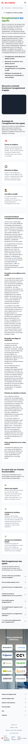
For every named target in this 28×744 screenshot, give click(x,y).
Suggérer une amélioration (14, 738)
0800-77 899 (14, 727)
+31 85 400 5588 (14, 733)
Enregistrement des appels (17, 7)
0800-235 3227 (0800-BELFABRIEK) (14, 730)
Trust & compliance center (19, 738)
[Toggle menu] (25, 3)
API (15, 263)
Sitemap (24, 738)
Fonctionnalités (7, 7)
